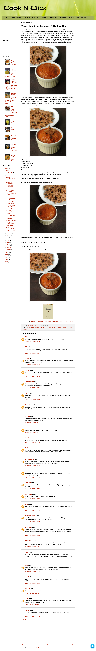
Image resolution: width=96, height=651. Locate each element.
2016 (6, 255)
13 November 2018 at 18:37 (32, 353)
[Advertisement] (48, 632)
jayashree (27, 588)
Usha (26, 347)
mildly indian (28, 494)
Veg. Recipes (16, 18)
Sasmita (27, 610)
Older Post (71, 645)
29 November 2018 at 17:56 (32, 546)
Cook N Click (25, 7)
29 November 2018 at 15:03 (32, 535)
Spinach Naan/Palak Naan (10, 212)
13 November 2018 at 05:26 (32, 341)
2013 (6, 262)
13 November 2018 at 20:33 (32, 364)
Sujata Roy (28, 482)
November (10, 175)
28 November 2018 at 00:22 (32, 498)
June (8, 240)
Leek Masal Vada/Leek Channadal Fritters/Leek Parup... (10, 185)
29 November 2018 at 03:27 (32, 522)
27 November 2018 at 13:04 (32, 477)
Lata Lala (27, 416)
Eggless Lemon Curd (13, 121)
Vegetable (24, 329)
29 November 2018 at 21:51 (32, 560)
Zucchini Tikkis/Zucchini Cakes (10, 178)
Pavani (27, 358)
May (8, 242)
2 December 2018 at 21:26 (32, 604)
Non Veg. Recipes (31, 18)
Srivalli (27, 438)
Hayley (27, 552)
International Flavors (49, 18)
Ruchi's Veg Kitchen (30, 515)
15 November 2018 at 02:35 (32, 376)
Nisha (26, 565)
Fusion (37, 327)
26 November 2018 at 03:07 (32, 432)
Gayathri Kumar (29, 381)
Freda (26, 504)
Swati (26, 393)
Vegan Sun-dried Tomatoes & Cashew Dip (10, 217)
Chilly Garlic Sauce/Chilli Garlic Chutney (10, 229)
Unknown (27, 337)
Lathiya (27, 598)
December (10, 172)
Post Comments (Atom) (35, 648)
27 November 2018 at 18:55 (32, 489)
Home (6, 18)
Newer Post (25, 645)
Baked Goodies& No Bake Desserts (73, 18)
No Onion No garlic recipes (58, 327)
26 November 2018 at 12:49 (32, 454)
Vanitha (27, 447)
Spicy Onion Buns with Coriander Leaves (13, 63)
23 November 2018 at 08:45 (32, 399)
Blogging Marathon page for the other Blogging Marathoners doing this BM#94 (52, 321)
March (8, 245)
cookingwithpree (29, 459)
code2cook (28, 527)
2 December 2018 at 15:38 (32, 593)
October (9, 233)
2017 (6, 252)
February (9, 247)
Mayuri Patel (28, 404)
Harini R (27, 370)
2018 (6, 170)
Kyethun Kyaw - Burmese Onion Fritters (13, 138)
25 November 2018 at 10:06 (32, 411)
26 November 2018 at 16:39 (32, 465)
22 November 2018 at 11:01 (32, 388)
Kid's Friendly (48, 327)
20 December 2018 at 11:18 (32, 616)
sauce (66, 327)
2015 (6, 257)
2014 (6, 259)
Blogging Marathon (30, 327)
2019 (6, 168)
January (9, 249)
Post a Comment (27, 619)
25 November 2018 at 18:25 (32, 422)
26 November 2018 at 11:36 (32, 442)
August (9, 235)
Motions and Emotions (31, 428)
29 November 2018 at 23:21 (32, 583)
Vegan (70, 327)
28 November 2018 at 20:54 (32, 510)
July (8, 238)
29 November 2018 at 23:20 (32, 571)
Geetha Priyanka (29, 540)
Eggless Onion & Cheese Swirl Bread (13, 158)
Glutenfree (41, 327)
